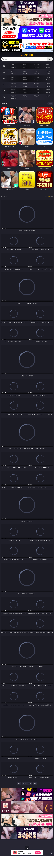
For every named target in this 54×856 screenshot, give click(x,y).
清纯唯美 (25, 86)
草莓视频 (25, 96)
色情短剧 (13, 98)
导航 (4, 97)
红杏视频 (48, 96)
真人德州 (25, 65)
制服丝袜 (13, 80)
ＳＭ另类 (48, 73)
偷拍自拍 (25, 77)
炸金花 (25, 67)
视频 (4, 72)
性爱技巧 (48, 92)
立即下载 (38, 852)
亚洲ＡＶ (13, 71)
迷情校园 (13, 92)
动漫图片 (48, 83)
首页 (19, 783)
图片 (4, 84)
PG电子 (13, 65)
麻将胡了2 (13, 67)
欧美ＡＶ (36, 71)
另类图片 (48, 86)
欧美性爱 (48, 77)
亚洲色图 (25, 83)
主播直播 (36, 73)
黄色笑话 (36, 92)
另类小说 (25, 92)
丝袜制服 (25, 73)
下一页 (29, 783)
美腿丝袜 (13, 86)
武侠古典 (48, 89)
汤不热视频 (36, 96)
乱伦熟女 (36, 80)
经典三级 (25, 80)
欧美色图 (36, 83)
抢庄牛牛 (48, 67)
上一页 (24, 783)
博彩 (4, 66)
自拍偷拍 (25, 71)
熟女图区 (36, 86)
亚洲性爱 (13, 77)
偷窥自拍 (13, 83)
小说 (4, 91)
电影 (4, 78)
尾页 (35, 783)
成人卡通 (36, 77)
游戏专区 (48, 65)
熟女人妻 (13, 73)
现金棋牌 (36, 67)
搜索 (50, 59)
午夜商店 (13, 96)
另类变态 (48, 80)
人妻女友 (36, 89)
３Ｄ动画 (48, 71)
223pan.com (27, 55)
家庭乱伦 (25, 89)
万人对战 (36, 65)
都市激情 (13, 89)
